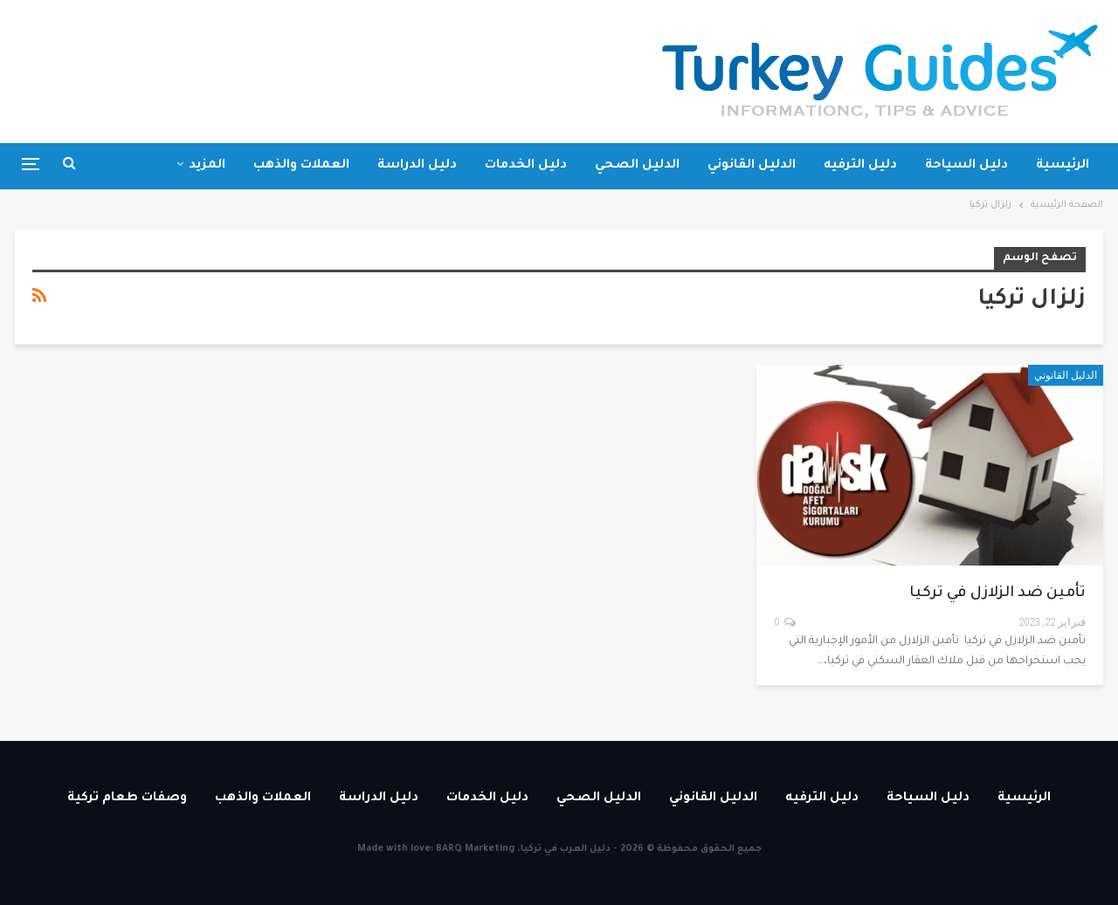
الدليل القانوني (751, 166)
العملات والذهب (301, 166)
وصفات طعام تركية (127, 799)
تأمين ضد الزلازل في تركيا (997, 594)
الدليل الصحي (637, 166)
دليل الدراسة (417, 166)
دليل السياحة (966, 166)
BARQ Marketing (475, 849)
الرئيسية (1062, 166)
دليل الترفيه (860, 166)
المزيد (207, 166)
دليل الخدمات (526, 166)
